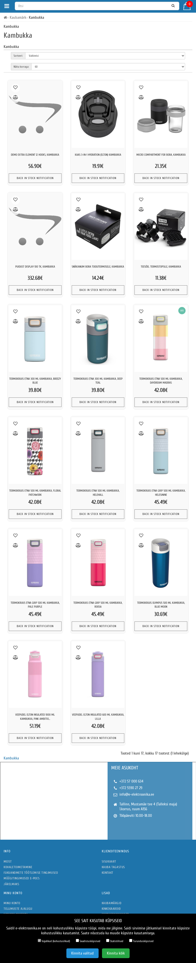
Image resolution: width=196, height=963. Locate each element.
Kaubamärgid (112, 903)
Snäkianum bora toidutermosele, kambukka (98, 266)
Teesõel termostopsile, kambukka (161, 266)
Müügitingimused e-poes (21, 878)
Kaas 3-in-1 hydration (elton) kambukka (98, 154)
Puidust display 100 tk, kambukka (35, 266)
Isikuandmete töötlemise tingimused (31, 872)
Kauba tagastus (113, 867)
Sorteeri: (18, 55)
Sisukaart (109, 861)
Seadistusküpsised (88, 941)
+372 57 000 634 (131, 781)
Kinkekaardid (111, 908)
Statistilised (114, 941)
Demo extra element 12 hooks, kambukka (35, 154)
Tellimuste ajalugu (18, 908)
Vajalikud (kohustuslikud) (54, 941)
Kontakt (107, 872)
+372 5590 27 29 (130, 788)
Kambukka (11, 758)
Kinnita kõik (116, 953)
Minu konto (12, 903)
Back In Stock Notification (35, 178)
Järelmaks (11, 884)
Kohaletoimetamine (18, 867)
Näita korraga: (21, 66)
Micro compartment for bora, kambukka (161, 154)
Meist (8, 861)
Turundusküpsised (141, 941)
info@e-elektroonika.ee (136, 794)
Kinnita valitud (82, 953)
